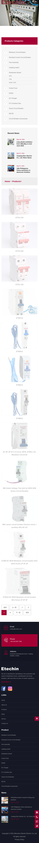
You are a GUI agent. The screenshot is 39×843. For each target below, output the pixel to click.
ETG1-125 (19, 285)
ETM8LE (19, 419)
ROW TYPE (12, 82)
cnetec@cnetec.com (16, 629)
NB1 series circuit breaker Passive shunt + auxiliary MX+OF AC (19, 526)
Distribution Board (15, 72)
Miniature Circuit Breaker (17, 52)
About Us (4, 705)
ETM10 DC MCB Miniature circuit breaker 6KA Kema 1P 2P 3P (19, 599)
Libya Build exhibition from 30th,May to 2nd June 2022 (24, 144)
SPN (10, 76)
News (3, 714)
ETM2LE (19, 385)
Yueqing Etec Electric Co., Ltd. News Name (24, 157)
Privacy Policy (19, 839)
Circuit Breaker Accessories (18, 118)
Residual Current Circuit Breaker (20, 57)
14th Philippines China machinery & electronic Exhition (23, 170)
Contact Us (4, 723)
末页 (27, 612)
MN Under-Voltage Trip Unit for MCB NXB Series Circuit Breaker (19, 490)
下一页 (18, 612)
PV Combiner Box (15, 103)
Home (7, 181)
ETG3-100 (19, 252)
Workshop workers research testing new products (22, 799)
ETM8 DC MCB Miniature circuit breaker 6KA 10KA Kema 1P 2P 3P (19, 562)
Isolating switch (14, 67)
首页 (5, 607)
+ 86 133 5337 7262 (16, 641)
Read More (6, 682)
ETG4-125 (19, 218)
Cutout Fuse (13, 88)
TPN (10, 79)
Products (4, 709)
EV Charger (13, 98)
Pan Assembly (14, 62)
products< (16, 181)
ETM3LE (19, 352)
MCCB (11, 113)
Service (3, 719)
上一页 (14, 607)
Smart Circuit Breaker (16, 108)
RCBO (11, 93)
